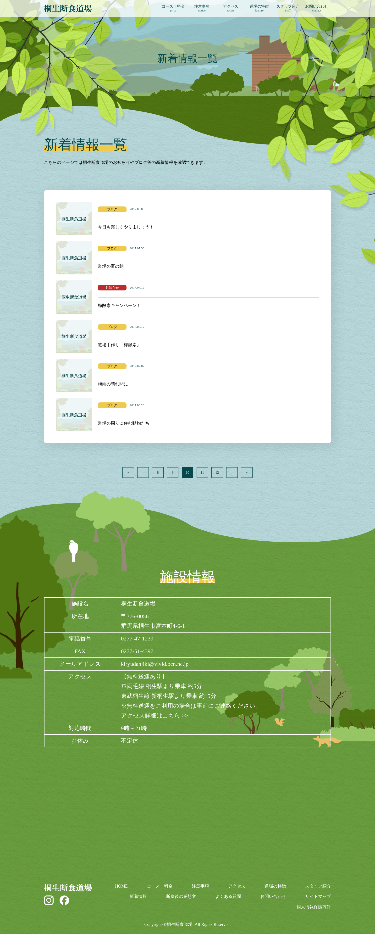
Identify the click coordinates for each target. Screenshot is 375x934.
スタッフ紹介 (288, 8)
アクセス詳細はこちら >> (154, 715)
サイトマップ (318, 896)
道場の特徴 (259, 8)
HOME (121, 886)
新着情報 (138, 896)
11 (202, 472)
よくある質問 (228, 896)
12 (217, 472)
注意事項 (202, 8)
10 (187, 472)
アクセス (230, 8)
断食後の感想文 (181, 896)
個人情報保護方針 (314, 906)
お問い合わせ (316, 8)
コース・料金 (173, 8)
